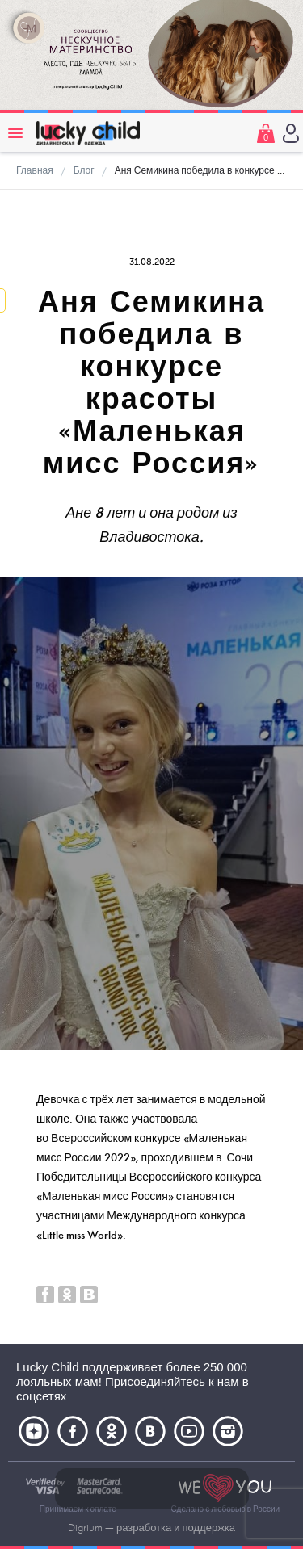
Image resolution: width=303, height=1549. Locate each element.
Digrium (85, 1528)
